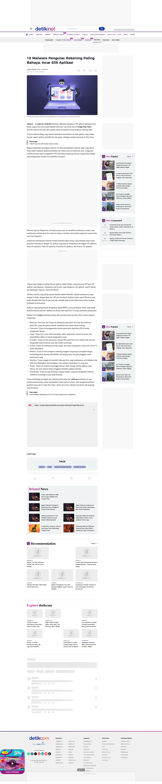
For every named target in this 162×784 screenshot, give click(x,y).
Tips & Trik (111, 34)
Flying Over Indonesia (89, 768)
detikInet (58, 752)
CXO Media (124, 760)
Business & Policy (73, 34)
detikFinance (59, 749)
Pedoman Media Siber (108, 746)
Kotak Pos (105, 752)
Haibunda (123, 749)
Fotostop (106, 40)
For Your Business (88, 770)
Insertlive (123, 752)
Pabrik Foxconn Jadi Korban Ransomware (43, 146)
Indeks (132, 34)
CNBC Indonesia (125, 746)
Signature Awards (88, 754)
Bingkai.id (86, 762)
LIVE (5, 752)
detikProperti (59, 765)
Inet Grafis (115, 40)
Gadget (47, 34)
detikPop (71, 765)
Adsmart (85, 749)
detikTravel (71, 744)
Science (85, 34)
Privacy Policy (106, 760)
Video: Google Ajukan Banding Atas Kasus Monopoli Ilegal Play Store (59, 408)
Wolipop (70, 752)
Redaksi (104, 744)
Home (31, 34)
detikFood (71, 746)
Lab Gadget (78, 39)
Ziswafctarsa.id (87, 765)
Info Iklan (104, 757)
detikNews (59, 744)
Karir (103, 749)
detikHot (58, 754)
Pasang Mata (87, 746)
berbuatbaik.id (87, 744)
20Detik (70, 757)
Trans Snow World (88, 757)
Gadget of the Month (64, 39)
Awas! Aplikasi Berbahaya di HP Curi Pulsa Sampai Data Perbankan (52, 397)
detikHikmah (72, 762)
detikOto (58, 762)
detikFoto (71, 760)
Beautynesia (124, 754)
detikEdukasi (59, 746)
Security (97, 40)
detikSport (59, 757)
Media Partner (106, 754)
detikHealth (71, 749)
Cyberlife (39, 34)
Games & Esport (59, 33)
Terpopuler (49, 40)
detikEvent (86, 752)
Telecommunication (97, 34)
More (94, 546)
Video (126, 34)
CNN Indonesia (125, 744)
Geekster (89, 39)
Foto (119, 34)
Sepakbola (59, 760)
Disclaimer (105, 762)
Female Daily (124, 757)
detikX (70, 754)
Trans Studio (87, 760)
